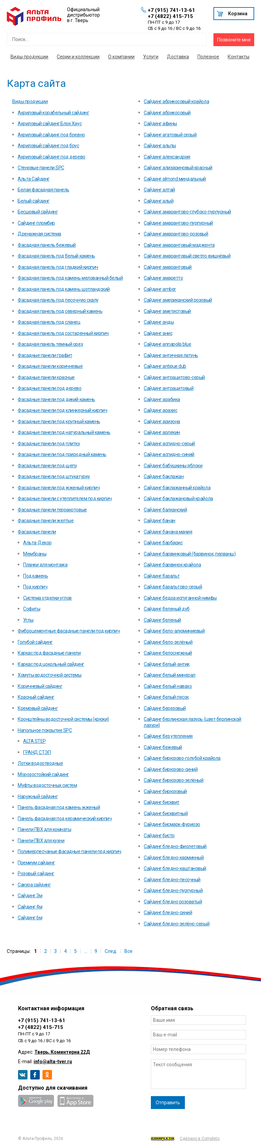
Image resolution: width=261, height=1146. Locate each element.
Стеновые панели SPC (41, 167)
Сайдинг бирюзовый (165, 791)
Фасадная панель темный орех (50, 344)
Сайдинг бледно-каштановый (175, 868)
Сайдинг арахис (160, 410)
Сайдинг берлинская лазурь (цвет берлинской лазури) (192, 722)
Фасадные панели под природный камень (62, 454)
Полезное (208, 56)
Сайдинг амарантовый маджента (179, 245)
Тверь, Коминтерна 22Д (62, 1052)
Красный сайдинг (36, 697)
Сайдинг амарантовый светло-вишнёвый (187, 256)
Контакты (238, 56)
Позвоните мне (234, 39)
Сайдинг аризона (162, 421)
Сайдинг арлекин (162, 432)
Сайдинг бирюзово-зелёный (173, 780)
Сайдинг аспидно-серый (169, 443)
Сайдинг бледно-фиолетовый (175, 846)
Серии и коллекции (78, 56)
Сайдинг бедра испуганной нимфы (180, 598)
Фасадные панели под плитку (49, 443)
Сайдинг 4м (30, 906)
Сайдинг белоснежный (168, 653)
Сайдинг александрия (167, 156)
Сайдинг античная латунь (171, 355)
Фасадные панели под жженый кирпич (59, 487)
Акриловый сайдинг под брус (48, 145)
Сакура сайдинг (34, 884)
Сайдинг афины (160, 123)
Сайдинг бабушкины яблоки (173, 465)
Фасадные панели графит (45, 355)
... (85, 951)
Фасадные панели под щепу (47, 465)
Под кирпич (35, 586)
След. (111, 951)
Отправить (168, 1102)
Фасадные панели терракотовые (52, 509)
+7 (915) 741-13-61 (171, 10)
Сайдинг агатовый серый (170, 134)
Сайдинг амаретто (163, 278)
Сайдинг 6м (30, 917)
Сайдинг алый (158, 201)
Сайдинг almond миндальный (175, 179)
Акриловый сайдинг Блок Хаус (50, 123)
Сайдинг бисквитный (166, 813)
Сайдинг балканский (165, 509)
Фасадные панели (37, 531)
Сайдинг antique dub (165, 366)
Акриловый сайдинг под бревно (51, 134)
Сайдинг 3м (30, 895)
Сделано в (185, 1138)
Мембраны (34, 554)
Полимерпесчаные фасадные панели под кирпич (69, 851)
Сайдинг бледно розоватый (173, 901)
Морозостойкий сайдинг (43, 774)
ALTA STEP (34, 741)
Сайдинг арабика (162, 399)
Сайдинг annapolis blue (167, 344)
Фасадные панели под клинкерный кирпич (62, 410)
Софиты (31, 609)
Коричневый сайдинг (40, 686)
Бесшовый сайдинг (38, 211)
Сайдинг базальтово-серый (173, 586)
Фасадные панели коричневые (50, 366)
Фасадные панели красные (46, 377)
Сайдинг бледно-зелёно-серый (176, 923)
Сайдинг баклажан (164, 476)
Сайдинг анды (159, 322)
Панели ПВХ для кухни (41, 840)
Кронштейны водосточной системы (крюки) (63, 719)
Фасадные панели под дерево (50, 388)
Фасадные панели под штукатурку (54, 476)
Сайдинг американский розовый (178, 300)
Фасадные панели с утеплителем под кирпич (65, 498)
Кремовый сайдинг (38, 708)
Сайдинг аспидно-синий (169, 454)
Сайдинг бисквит (161, 802)
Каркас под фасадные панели (49, 653)
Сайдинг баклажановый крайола (178, 498)
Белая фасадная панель (43, 189)
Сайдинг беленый (162, 620)
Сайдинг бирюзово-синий (170, 769)
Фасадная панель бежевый (47, 245)
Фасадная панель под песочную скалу (58, 300)
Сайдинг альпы (160, 145)
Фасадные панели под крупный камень (59, 421)
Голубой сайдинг (35, 642)
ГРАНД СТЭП (37, 752)
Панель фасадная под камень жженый (59, 807)
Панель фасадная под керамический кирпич (64, 818)
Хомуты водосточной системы (50, 675)
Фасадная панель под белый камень (56, 256)
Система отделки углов (47, 598)
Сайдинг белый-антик (167, 664)
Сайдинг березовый (165, 708)
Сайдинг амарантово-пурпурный (178, 223)
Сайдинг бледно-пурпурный (173, 890)
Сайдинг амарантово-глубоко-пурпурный (187, 211)
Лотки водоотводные (40, 763)
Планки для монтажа (45, 564)
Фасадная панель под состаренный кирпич (63, 333)
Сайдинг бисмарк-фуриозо (172, 824)
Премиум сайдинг (36, 862)
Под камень (35, 576)
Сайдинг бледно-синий (168, 912)
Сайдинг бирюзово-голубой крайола (182, 758)
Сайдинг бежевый (163, 747)
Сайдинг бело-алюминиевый (174, 631)
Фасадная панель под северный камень (60, 311)
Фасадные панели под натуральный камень (64, 432)
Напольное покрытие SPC (45, 730)
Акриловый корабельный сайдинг (53, 112)
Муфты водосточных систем (47, 785)
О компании (121, 56)
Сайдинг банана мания (168, 531)
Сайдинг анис (158, 333)
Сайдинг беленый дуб (167, 609)
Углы (28, 620)
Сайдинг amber (160, 289)
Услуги (150, 56)
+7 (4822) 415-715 (170, 16)
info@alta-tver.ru (53, 1061)
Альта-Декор (37, 542)
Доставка (178, 56)
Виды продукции (29, 56)
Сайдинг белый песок (166, 697)
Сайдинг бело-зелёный (168, 642)
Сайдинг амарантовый (168, 267)
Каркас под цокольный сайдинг (51, 664)
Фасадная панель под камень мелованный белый (70, 278)
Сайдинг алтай (159, 189)
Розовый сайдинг (36, 873)
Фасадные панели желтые (45, 520)
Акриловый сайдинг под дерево (51, 156)
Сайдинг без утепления (168, 736)
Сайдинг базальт (162, 576)
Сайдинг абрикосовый (167, 112)
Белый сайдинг (34, 201)
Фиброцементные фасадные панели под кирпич (69, 631)
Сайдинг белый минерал (169, 675)
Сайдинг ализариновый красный (178, 167)
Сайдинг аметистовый (167, 311)
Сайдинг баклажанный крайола (177, 487)
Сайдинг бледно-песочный (172, 879)
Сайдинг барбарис (163, 542)
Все (128, 951)
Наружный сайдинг (38, 796)
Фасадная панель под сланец (49, 322)
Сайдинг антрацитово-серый (174, 377)
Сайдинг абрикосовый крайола (176, 101)
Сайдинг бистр (159, 835)
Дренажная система (39, 234)
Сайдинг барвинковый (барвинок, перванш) (190, 554)
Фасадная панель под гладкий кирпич (58, 267)
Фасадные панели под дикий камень (56, 399)
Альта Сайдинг (34, 179)
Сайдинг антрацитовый (168, 388)
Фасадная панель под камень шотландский (64, 289)
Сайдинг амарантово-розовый (176, 234)
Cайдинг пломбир (36, 223)
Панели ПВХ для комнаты (44, 829)
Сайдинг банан (159, 520)
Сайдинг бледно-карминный (174, 857)
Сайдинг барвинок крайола (172, 564)
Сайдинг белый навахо (168, 686)
